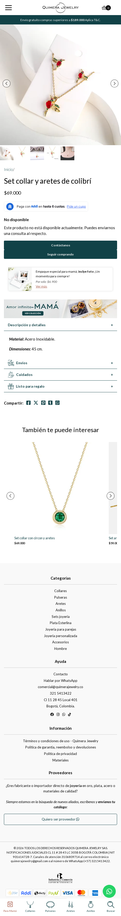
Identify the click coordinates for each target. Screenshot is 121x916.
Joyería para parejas (60, 629)
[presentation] (6, 83)
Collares (60, 591)
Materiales (60, 760)
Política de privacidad (60, 754)
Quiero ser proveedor (60, 819)
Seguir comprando (60, 254)
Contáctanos (60, 245)
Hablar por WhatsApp (60, 680)
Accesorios (60, 642)
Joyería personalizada (60, 636)
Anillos (61, 610)
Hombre (60, 648)
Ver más (41, 286)
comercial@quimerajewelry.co (60, 687)
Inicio (8, 169)
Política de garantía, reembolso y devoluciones (60, 747)
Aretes (61, 603)
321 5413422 (60, 693)
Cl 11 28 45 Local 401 (60, 700)
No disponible (16, 219)
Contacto (60, 674)
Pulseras (60, 597)
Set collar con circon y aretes (34, 538)
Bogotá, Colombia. (60, 706)
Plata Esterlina (60, 623)
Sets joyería (61, 616)
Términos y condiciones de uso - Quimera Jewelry (60, 741)
